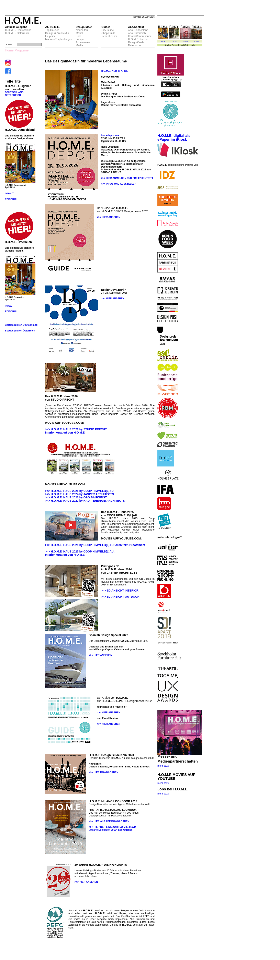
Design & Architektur (57, 33)
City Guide (107, 30)
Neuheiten (82, 30)
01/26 (196, 41)
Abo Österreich (137, 33)
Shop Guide (108, 33)
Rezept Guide (109, 36)
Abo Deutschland (138, 30)
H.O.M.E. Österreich (17, 33)
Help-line (50, 36)
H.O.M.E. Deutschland (18, 30)
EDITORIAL (11, 199)
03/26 (174, 41)
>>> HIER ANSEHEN (108, 217)
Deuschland (178, 45)
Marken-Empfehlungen (58, 39)
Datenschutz (135, 45)
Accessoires (83, 42)
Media (79, 45)
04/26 (163, 41)
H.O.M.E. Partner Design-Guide (138, 41)
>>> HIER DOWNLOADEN (103, 772)
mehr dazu (163, 765)
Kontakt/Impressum (139, 36)
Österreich (189, 45)
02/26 (185, 41)
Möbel (79, 33)
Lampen (80, 39)
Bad (78, 36)
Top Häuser (52, 30)
